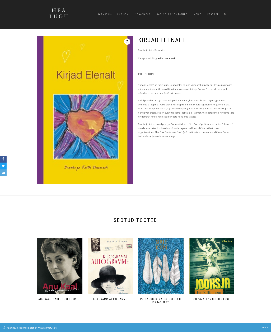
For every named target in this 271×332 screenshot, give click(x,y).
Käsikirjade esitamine (172, 14)
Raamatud (104, 14)
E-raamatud (142, 14)
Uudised (122, 14)
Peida (265, 327)
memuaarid (170, 58)
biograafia (157, 58)
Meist (197, 14)
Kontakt (212, 14)
